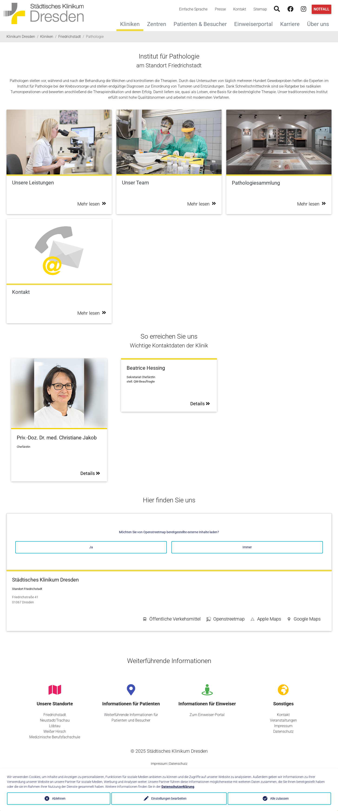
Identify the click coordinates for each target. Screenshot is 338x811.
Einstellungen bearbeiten (169, 798)
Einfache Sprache (193, 9)
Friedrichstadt (54, 715)
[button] (304, 620)
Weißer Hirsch (54, 731)
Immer (247, 547)
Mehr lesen (91, 204)
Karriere (291, 23)
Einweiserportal (255, 23)
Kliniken (130, 24)
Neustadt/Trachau (55, 720)
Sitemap (260, 9)
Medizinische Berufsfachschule (54, 737)
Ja (91, 547)
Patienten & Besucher (202, 23)
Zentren (158, 23)
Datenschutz (283, 731)
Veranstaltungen (283, 720)
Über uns (320, 23)
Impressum (283, 726)
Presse (220, 9)
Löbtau (54, 726)
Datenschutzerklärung (177, 786)
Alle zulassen (279, 798)
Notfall (321, 9)
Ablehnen (59, 798)
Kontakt (239, 9)
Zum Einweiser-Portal (207, 715)
